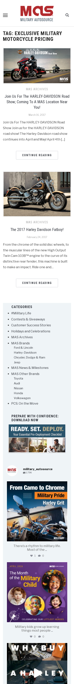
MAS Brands (20, 343)
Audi (17, 383)
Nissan (18, 388)
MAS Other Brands (25, 374)
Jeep (17, 362)
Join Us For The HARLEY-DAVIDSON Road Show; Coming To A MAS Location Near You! (37, 102)
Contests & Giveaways (28, 319)
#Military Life (21, 313)
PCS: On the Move (24, 403)
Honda (18, 393)
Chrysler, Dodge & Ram (29, 357)
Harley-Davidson (25, 352)
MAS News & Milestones (30, 368)
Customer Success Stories (31, 325)
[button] (5, 15)
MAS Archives (37, 89)
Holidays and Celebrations (30, 331)
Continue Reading (37, 155)
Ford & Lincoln (23, 347)
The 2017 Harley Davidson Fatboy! (37, 229)
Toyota (18, 378)
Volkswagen (22, 398)
